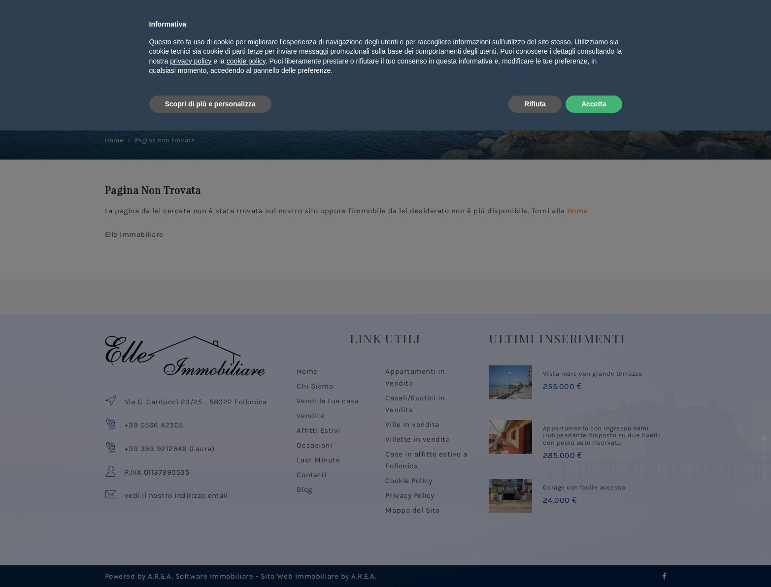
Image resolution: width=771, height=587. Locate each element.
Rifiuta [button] (535, 560)
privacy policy (190, 518)
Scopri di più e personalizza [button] (210, 560)
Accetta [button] (593, 560)
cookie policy (246, 518)
